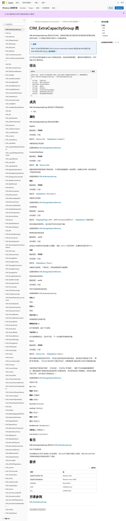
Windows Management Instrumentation (47, 22)
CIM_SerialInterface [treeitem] (11, 485)
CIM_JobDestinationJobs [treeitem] (13, 122)
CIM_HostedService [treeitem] (11, 96)
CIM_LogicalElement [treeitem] (12, 159)
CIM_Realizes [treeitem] (9, 410)
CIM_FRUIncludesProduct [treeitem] (13, 68)
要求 (103, 33)
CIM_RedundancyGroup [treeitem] (13, 432)
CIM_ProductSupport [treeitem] (12, 396)
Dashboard (119, 8)
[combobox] (13, 24)
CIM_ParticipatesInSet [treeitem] (12, 283)
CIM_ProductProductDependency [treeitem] (15, 387)
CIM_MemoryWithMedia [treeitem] (13, 205)
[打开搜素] (118, 2)
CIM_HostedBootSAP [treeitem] (12, 82)
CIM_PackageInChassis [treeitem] (12, 269)
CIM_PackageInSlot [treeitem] (11, 272)
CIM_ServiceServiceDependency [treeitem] (15, 505)
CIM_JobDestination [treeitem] (12, 118)
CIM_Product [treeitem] (9, 372)
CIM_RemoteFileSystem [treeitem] (13, 442)
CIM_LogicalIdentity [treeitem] (12, 166)
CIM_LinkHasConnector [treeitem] (13, 129)
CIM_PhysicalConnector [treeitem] (13, 311)
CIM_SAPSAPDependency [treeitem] (13, 464)
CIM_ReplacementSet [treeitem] (12, 453)
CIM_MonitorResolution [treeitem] (13, 213)
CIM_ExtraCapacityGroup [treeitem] (13, 29)
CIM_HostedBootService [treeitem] (13, 86)
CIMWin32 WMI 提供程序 (70, 22)
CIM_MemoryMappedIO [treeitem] (13, 198)
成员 (103, 28)
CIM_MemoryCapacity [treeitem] (12, 191)
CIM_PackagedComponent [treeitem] (14, 265)
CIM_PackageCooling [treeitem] (12, 262)
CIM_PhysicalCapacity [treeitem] (12, 304)
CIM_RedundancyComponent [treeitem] (14, 428)
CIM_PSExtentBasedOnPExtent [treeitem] (15, 403)
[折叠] (24, 20)
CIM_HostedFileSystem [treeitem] (12, 89)
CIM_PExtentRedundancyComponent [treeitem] (15, 299)
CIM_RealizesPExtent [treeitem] (12, 421)
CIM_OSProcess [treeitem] (10, 251)
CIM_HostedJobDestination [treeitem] (14, 93)
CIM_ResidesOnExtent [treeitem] (12, 457)
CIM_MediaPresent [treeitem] (11, 184)
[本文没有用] (118, 42)
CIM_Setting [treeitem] (9, 509)
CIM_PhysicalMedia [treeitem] (11, 332)
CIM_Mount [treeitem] (9, 220)
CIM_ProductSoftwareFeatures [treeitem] (15, 392)
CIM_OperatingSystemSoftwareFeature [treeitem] (15, 246)
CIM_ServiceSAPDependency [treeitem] (14, 500)
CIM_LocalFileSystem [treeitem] (12, 132)
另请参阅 (105, 36)
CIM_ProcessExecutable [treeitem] (13, 361)
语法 (103, 25)
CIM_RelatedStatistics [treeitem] (12, 439)
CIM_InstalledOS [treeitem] (11, 104)
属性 (34, 111)
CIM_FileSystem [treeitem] (10, 47)
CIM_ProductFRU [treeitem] (11, 375)
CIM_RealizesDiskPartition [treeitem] (13, 417)
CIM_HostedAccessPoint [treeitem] (13, 78)
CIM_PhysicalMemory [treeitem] (12, 336)
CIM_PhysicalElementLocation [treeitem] (15, 318)
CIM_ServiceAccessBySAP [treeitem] (13, 493)
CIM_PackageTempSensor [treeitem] (13, 276)
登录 (122, 2)
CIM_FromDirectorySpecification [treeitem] (15, 59)
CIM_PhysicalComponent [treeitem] (13, 307)
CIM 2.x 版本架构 (49, 51)
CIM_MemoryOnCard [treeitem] (12, 202)
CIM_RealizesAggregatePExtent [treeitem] (15, 414)
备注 (103, 30)
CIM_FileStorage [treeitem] (10, 44)
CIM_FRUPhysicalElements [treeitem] (13, 71)
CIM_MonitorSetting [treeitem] (12, 216)
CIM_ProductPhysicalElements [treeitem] (15, 382)
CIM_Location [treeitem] (10, 136)
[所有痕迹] (31, 21)
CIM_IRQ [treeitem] (8, 111)
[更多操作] (95, 21)
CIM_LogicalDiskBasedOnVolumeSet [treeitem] (15, 154)
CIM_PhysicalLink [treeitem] (11, 329)
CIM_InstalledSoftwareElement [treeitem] (15, 107)
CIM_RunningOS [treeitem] (11, 460)
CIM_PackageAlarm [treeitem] (11, 258)
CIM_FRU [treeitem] (8, 64)
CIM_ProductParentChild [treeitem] (13, 379)
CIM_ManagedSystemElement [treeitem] (15, 173)
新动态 (111, 8)
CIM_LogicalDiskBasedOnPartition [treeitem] (15, 148)
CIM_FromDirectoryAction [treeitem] (13, 55)
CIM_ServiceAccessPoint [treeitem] (13, 496)
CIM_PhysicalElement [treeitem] (12, 314)
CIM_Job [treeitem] (8, 114)
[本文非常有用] (115, 42)
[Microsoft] (3, 2)
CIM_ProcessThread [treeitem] (11, 368)
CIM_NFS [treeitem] (8, 231)
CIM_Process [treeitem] (9, 357)
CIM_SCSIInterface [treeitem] (11, 475)
